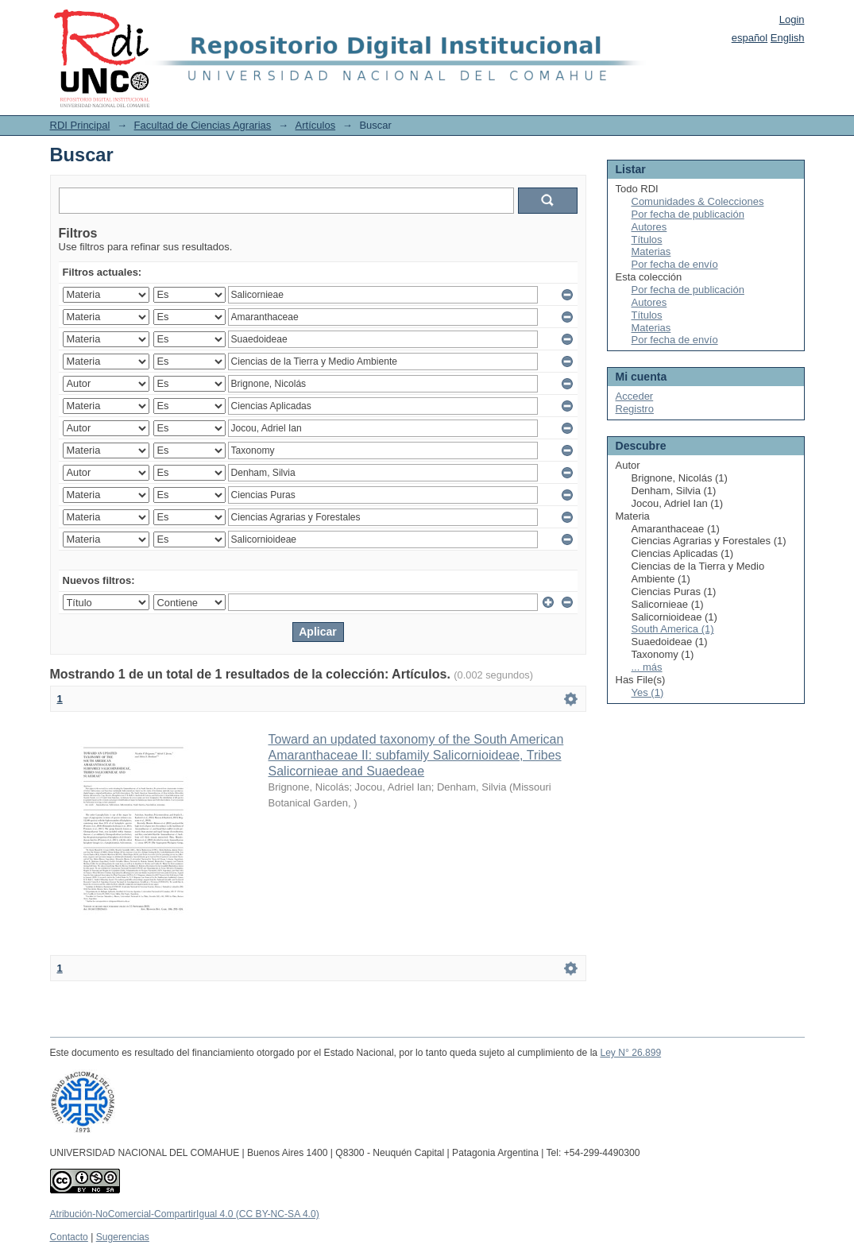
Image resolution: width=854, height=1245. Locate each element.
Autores (649, 227)
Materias (651, 251)
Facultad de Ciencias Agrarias (203, 125)
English (788, 38)
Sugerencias (122, 1237)
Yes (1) (648, 692)
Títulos (647, 240)
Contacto (69, 1237)
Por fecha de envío (675, 264)
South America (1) (673, 629)
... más (647, 667)
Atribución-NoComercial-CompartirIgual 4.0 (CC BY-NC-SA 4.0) (184, 1214)
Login (792, 19)
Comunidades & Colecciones (698, 201)
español (750, 38)
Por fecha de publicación (688, 214)
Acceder (635, 396)
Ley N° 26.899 (630, 1052)
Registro (635, 409)
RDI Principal (80, 125)
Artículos (316, 125)
